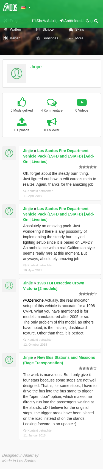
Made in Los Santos (19, 461)
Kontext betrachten (38, 191)
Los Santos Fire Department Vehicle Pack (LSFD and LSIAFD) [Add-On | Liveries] (58, 156)
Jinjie (36, 66)
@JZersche (33, 300)
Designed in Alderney (20, 455)
